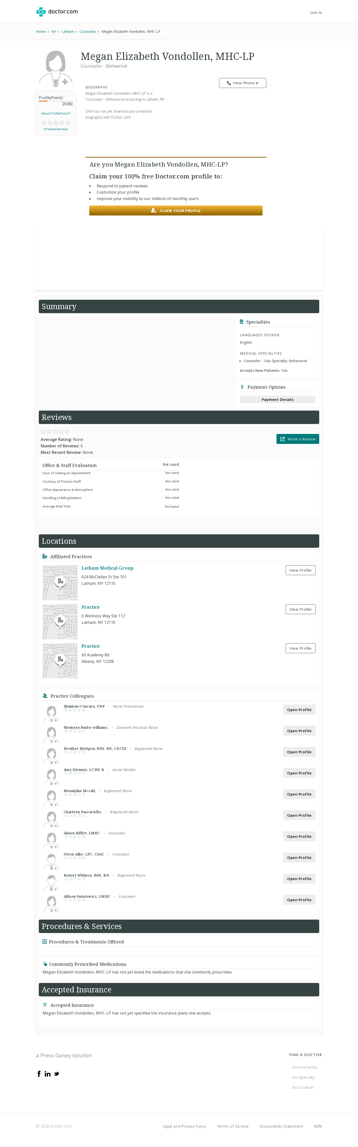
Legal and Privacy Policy (184, 1126)
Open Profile (299, 709)
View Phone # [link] (243, 83)
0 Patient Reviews (56, 129)
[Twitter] (56, 1073)
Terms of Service (233, 1126)
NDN (318, 1126)
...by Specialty (302, 1077)
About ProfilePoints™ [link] (56, 113)
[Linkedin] (48, 1073)
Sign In (316, 13)
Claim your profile (176, 210)
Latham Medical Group (108, 568)
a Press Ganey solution (64, 1055)
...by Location (301, 1087)
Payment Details (278, 399)
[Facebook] (39, 1073)
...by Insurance (303, 1066)
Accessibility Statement (281, 1126)
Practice (91, 607)
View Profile (301, 570)
